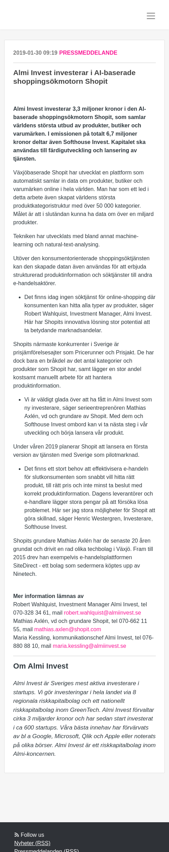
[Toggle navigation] (151, 15)
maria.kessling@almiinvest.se (89, 646)
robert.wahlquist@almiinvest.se (102, 613)
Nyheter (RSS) (32, 843)
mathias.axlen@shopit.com (67, 629)
